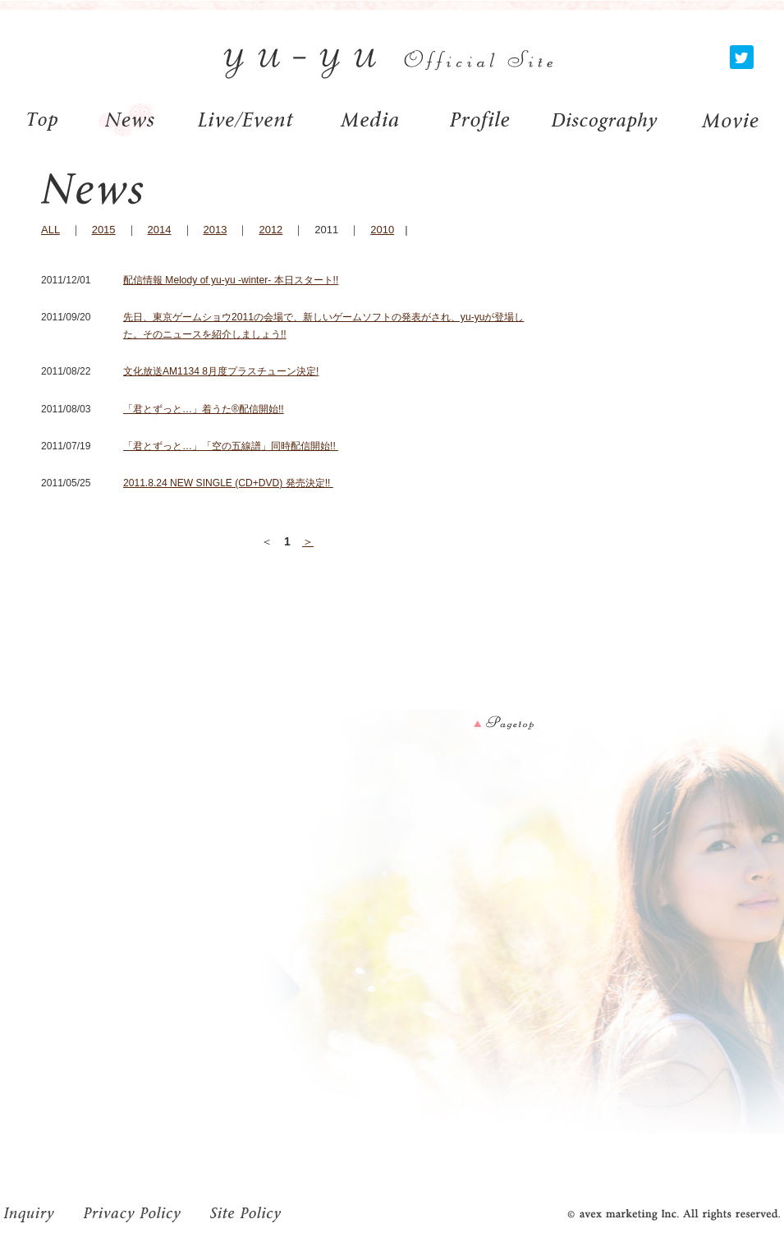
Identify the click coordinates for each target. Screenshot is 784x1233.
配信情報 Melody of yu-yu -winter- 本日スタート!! (230, 280)
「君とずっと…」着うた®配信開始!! (203, 409)
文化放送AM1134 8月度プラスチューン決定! (221, 371)
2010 (382, 229)
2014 (160, 229)
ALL (50, 229)
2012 (270, 229)
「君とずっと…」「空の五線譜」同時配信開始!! (230, 446)
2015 (104, 229)
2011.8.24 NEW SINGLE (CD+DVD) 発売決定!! (228, 483)
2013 (215, 229)
